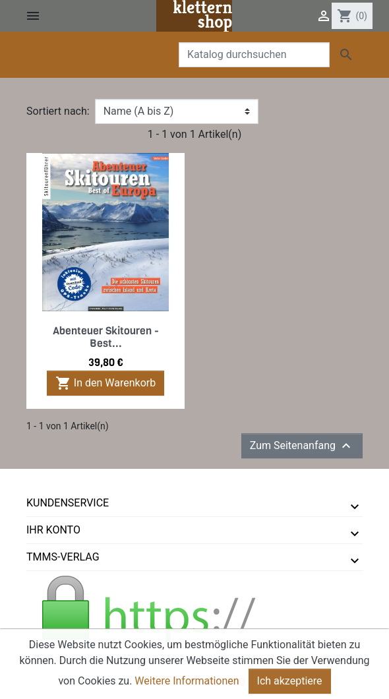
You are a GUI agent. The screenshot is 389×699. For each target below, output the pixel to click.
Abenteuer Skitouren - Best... (106, 337)
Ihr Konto (53, 530)
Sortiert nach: (58, 111)
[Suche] (254, 54)
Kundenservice (67, 503)
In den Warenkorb (105, 383)
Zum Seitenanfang (302, 446)
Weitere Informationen (187, 689)
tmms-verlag (63, 557)
